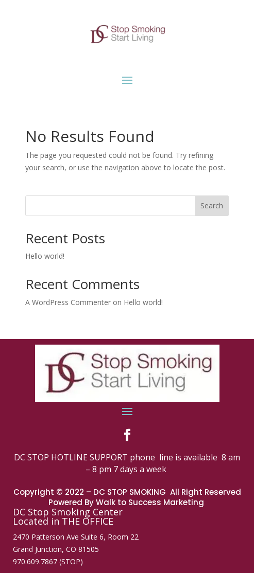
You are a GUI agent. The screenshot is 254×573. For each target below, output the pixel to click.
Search (211, 205)
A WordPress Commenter (68, 302)
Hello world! (44, 256)
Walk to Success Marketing (151, 502)
